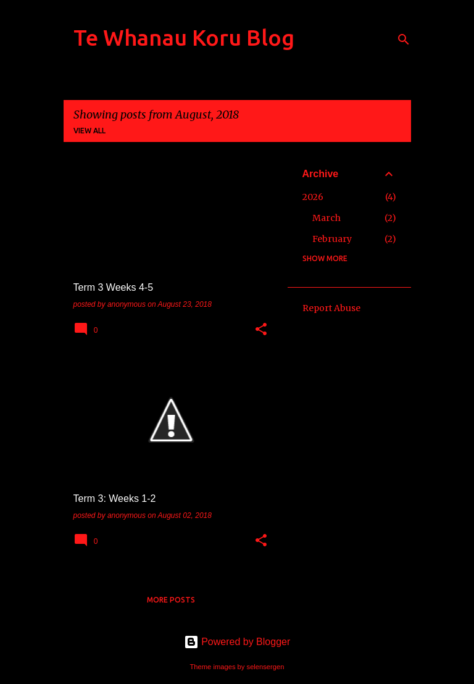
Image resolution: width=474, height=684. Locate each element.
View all (89, 131)
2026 (312, 196)
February (332, 238)
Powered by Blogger (237, 641)
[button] (261, 330)
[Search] (403, 39)
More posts (171, 600)
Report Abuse (331, 308)
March (326, 217)
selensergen (266, 666)
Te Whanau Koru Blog (183, 37)
